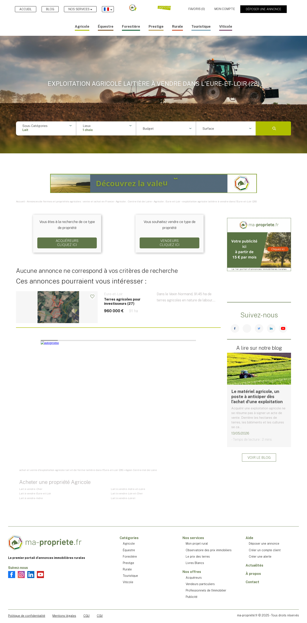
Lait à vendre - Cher (30, 489)
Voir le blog (259, 458)
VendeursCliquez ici (170, 243)
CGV (100, 615)
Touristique (201, 26)
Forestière (131, 26)
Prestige (156, 26)
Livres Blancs (195, 563)
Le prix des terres (198, 556)
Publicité (191, 597)
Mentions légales (64, 615)
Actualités (254, 565)
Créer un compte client (265, 550)
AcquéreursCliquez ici (67, 243)
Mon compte (224, 9)
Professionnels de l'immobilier (206, 590)
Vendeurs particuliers (200, 584)
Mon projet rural (197, 543)
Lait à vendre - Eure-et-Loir (35, 493)
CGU (86, 615)
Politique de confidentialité (26, 615)
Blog (50, 9)
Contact (252, 582)
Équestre (105, 26)
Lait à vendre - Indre (31, 498)
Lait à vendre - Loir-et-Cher (127, 493)
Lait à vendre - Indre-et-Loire (128, 489)
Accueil (25, 9)
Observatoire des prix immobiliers (209, 550)
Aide (249, 538)
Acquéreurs (194, 577)
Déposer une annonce (263, 9)
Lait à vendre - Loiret (123, 498)
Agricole (82, 26)
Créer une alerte (260, 556)
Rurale (177, 26)
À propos (253, 574)
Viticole (225, 26)
